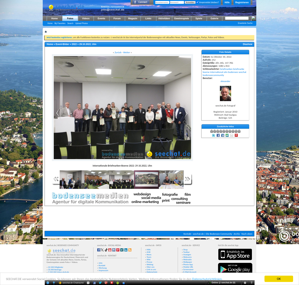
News (149, 254)
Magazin (132, 18)
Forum (117, 18)
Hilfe (227, 2)
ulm (225, 72)
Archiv (237, 233)
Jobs (100, 263)
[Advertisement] (149, 219)
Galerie (214, 18)
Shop (185, 249)
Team (149, 257)
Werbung (103, 268)
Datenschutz (152, 272)
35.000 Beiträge (54, 269)
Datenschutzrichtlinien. (207, 279)
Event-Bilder (62, 44)
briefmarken (226, 69)
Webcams (187, 257)
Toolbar (186, 252)
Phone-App (188, 264)
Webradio (187, 259)
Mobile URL (188, 267)
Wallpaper (187, 262)
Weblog (150, 264)
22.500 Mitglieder (55, 267)
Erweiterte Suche (245, 23)
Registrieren (242, 2)
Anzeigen (187, 254)
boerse (206, 72)
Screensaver (188, 269)
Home (54, 18)
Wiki (148, 259)
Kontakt (187, 233)
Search (70, 23)
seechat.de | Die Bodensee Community (212, 233)
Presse (149, 262)
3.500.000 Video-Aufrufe (58, 272)
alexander (225, 81)
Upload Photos (81, 23)
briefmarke (238, 69)
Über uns (150, 267)
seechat (242, 72)
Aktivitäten (164, 18)
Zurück (118, 52)
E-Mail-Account (189, 272)
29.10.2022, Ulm (87, 44)
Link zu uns (151, 269)
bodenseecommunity (213, 75)
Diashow (247, 44)
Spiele (198, 18)
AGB (148, 252)
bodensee (233, 72)
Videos (85, 18)
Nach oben (246, 233)
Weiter (126, 52)
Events (101, 18)
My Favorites (60, 23)
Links (148, 18)
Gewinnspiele (181, 18)
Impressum (103, 270)
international (216, 72)
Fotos (70, 18)
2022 (74, 44)
